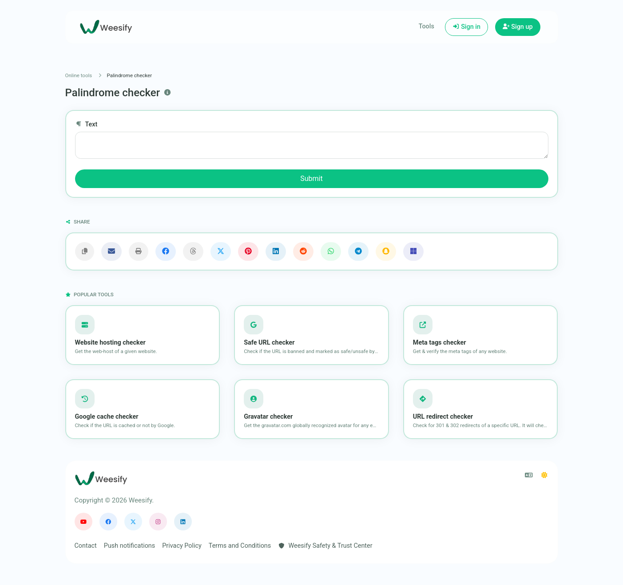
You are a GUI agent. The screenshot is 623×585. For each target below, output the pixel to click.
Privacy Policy (182, 546)
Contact (86, 546)
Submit (311, 178)
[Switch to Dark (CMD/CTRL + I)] (544, 475)
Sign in (466, 27)
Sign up (518, 27)
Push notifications (129, 546)
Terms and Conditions (240, 546)
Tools (426, 26)
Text (86, 124)
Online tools (78, 75)
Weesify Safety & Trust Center (325, 546)
